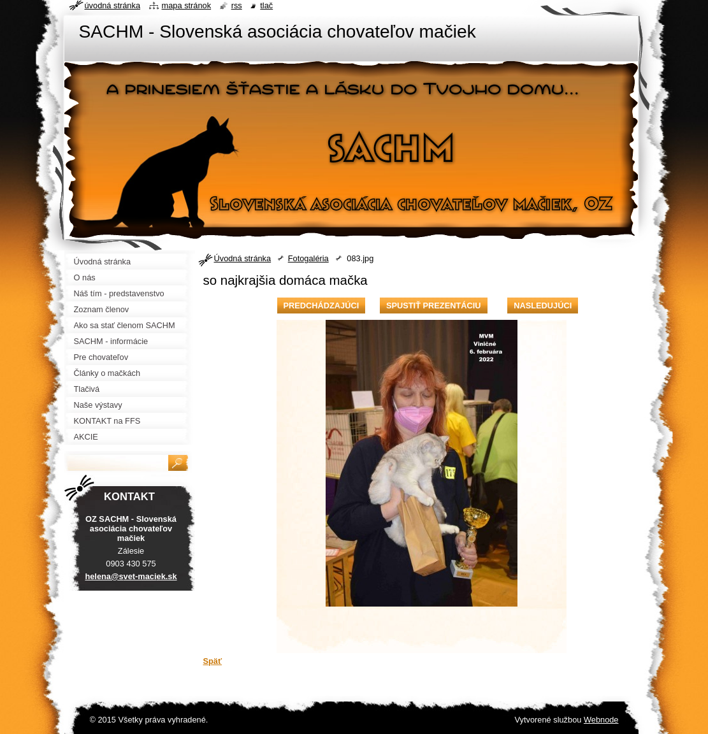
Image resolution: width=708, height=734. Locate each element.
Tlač (266, 5)
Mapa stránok (187, 5)
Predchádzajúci (321, 305)
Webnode (601, 719)
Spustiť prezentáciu (433, 305)
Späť (212, 661)
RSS (236, 5)
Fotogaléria (308, 258)
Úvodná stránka (242, 258)
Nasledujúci (543, 305)
